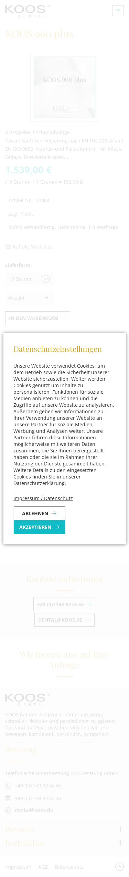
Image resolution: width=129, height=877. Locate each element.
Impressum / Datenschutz (43, 498)
